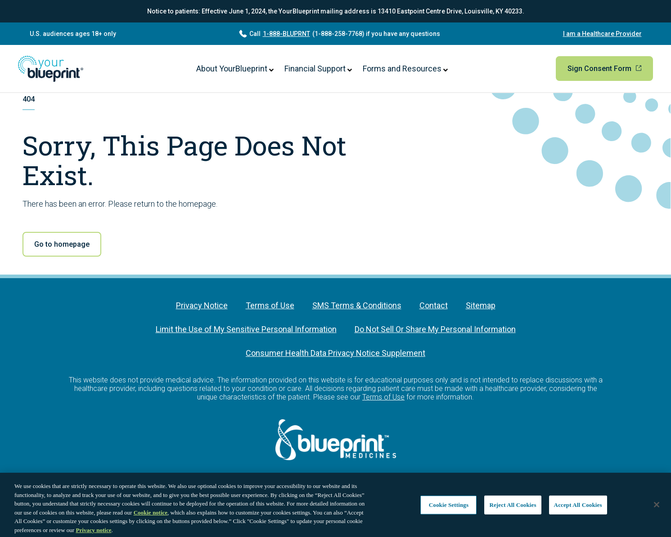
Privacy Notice (202, 305)
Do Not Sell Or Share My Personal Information (435, 329)
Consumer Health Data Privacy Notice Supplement (335, 353)
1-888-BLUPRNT (286, 33)
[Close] (656, 507)
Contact (433, 305)
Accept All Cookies (578, 506)
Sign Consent (604, 68)
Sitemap (480, 305)
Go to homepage (62, 244)
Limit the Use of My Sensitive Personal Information (246, 329)
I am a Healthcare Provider (602, 33)
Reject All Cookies (512, 506)
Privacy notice (93, 531)
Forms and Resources (405, 68)
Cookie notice (150, 514)
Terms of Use (270, 305)
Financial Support (318, 68)
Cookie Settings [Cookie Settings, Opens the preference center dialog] (448, 506)
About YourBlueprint (235, 68)
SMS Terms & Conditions (356, 305)
